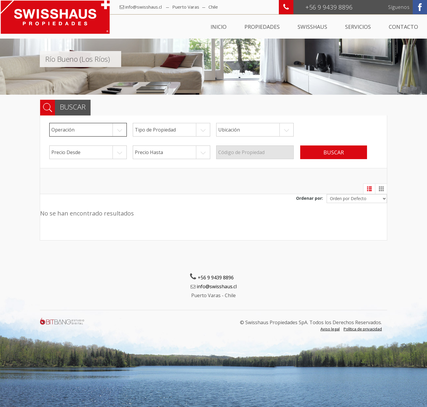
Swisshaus (312, 26)
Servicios (358, 26)
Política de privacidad (363, 329)
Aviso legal (330, 329)
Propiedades (262, 26)
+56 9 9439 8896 (216, 277)
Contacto (403, 26)
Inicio (219, 26)
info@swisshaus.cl (143, 7)
